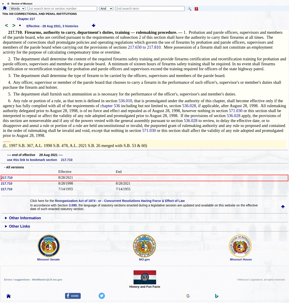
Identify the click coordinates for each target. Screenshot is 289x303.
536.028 (189, 105)
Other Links (19, 226)
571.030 (236, 110)
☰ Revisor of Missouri (18, 3)
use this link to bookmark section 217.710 (39, 160)
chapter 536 (110, 105)
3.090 (73, 205)
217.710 (7, 177)
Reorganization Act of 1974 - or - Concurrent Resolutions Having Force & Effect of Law (120, 201)
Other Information (25, 218)
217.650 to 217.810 (144, 47)
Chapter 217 (26, 19)
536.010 (125, 100)
